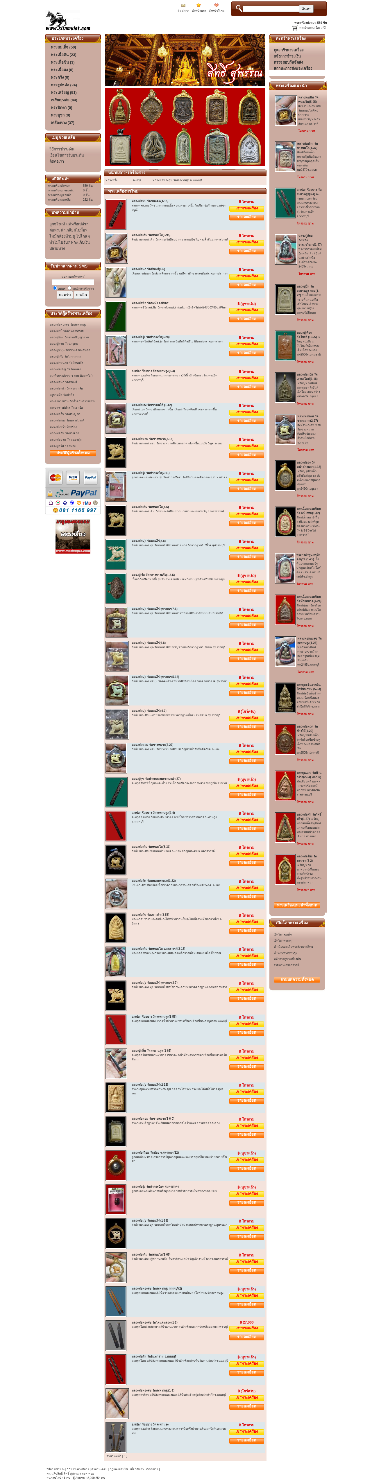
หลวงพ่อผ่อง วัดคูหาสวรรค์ (67, 420)
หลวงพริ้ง (111, 180)
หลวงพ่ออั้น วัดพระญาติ (65, 414)
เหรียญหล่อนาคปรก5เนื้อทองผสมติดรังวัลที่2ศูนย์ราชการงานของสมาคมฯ (309, 869)
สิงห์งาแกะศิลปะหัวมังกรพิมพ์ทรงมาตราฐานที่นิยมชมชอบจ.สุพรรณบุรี (176, 715)
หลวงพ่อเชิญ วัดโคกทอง (65, 369)
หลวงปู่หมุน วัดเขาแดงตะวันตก (70, 350)
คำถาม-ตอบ (99, 1469)
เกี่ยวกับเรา (137, 1469)
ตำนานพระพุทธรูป (285, 952)
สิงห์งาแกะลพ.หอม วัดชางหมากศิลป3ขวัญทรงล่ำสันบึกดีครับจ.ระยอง (175, 749)
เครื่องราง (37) (62, 123)
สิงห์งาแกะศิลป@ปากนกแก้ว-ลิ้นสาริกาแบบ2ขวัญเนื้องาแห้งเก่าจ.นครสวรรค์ (180, 1259)
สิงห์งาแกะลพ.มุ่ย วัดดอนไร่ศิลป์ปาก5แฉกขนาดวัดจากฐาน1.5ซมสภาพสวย (180, 987)
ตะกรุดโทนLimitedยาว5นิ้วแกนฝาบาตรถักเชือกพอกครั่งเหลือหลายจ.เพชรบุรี (180, 1326)
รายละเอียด (246, 217)
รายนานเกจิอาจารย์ (286, 965)
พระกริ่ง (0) (60, 77)
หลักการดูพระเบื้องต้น (287, 958)
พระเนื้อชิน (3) (63, 62)
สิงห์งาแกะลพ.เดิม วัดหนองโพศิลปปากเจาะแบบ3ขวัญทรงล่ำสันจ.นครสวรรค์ (180, 239)
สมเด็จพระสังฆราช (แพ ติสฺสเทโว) (71, 375)
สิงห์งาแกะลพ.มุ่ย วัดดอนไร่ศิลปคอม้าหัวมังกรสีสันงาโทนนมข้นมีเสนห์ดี (177, 613)
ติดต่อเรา (183, 10)
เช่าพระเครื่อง (246, 208)
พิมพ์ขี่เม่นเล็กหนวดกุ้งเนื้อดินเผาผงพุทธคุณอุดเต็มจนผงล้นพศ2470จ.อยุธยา (309, 156)
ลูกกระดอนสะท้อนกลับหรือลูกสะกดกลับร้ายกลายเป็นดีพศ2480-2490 (174, 1191)
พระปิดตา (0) (61, 107)
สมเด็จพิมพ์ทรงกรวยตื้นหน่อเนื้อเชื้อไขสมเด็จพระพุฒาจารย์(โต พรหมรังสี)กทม (309, 299)
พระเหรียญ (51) (64, 92)
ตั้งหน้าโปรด (217, 10)
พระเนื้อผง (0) (62, 70)
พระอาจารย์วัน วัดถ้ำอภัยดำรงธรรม (73, 401)
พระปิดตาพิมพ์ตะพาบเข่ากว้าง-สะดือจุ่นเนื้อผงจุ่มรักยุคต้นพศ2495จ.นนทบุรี (309, 651)
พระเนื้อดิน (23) (63, 55)
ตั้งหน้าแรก (199, 10)
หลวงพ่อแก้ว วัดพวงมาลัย (66, 388)
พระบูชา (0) (60, 115)
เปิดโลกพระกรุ (282, 940)
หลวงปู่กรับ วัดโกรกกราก (65, 356)
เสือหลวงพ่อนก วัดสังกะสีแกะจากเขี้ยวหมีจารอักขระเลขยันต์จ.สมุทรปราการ (180, 273)
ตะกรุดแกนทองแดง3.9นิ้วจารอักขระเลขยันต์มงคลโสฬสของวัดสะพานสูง (177, 1293)
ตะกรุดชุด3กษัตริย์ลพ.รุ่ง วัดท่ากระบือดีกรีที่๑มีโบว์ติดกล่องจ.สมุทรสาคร (177, 341)
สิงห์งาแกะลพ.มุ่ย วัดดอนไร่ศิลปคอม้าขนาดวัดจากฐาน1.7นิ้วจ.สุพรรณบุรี (178, 545)
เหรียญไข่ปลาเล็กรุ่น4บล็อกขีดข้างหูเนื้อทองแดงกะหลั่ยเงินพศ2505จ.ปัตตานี (309, 739)
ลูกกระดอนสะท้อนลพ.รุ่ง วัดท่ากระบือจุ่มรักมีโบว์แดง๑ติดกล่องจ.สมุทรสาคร (179, 477)
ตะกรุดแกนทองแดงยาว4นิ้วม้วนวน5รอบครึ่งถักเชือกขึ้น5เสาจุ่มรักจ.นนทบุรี (179, 1021)
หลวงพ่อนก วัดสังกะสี (63, 382)
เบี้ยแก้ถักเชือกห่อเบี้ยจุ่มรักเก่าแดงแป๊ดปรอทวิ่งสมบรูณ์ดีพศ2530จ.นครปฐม (178, 579)
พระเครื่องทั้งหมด (297, 905)
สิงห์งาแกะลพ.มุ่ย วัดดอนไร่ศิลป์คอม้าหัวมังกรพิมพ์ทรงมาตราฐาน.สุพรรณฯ (179, 1225)
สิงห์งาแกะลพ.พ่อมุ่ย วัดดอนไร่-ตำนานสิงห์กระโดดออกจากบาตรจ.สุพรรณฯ (180, 681)
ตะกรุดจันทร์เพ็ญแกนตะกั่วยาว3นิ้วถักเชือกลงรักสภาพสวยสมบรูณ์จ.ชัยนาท (179, 783)
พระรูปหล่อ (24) (64, 85)
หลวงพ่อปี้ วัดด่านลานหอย (67, 331)
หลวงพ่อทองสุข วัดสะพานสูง (68, 324)
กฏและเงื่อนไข (119, 1469)
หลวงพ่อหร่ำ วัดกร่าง (63, 426)
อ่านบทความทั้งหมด (297, 979)
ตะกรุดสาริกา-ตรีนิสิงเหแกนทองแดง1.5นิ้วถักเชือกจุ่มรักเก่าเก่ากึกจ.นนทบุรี (179, 1394)
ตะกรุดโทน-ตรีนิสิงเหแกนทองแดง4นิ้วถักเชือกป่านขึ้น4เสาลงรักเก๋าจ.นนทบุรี (180, 1360)
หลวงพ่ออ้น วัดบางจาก (64, 433)
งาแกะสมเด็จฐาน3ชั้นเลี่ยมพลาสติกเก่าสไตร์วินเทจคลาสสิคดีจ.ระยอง (176, 1123)
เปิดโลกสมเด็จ (283, 934)
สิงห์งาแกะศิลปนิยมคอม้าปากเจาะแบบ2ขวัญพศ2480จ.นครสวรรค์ (173, 851)
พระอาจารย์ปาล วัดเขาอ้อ (66, 407)
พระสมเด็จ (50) (63, 47)
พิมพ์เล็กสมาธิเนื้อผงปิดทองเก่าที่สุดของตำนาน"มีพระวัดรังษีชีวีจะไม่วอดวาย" (309, 521)
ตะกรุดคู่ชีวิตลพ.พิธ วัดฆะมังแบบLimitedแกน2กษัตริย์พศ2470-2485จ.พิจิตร (179, 307)
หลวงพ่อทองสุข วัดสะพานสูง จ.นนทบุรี (177, 180)
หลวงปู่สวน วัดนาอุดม (64, 343)
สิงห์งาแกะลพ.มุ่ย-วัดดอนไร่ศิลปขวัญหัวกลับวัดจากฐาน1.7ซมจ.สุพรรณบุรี (178, 647)
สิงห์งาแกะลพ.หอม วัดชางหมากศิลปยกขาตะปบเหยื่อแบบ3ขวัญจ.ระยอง (177, 443)
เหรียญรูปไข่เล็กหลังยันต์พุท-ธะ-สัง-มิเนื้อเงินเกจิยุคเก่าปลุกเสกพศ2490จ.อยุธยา (309, 475)
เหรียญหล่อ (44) (64, 100)
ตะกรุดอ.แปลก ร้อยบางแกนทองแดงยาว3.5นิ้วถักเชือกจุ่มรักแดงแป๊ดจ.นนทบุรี (309, 203)
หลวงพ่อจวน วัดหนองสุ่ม (66, 439)
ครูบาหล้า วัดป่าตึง (62, 394)
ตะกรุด (137, 180)
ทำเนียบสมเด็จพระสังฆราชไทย (293, 946)
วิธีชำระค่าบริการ (78, 1469)
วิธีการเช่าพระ (55, 1469)
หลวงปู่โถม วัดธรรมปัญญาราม (69, 337)
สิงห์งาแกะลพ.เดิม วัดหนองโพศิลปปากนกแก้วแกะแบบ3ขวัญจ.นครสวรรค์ (178, 511)
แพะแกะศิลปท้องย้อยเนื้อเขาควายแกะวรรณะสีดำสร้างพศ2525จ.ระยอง (176, 885)
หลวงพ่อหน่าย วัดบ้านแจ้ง (66, 363)
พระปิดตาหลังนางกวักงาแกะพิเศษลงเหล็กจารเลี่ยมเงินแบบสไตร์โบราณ (176, 953)
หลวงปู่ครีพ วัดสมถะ (63, 446)
